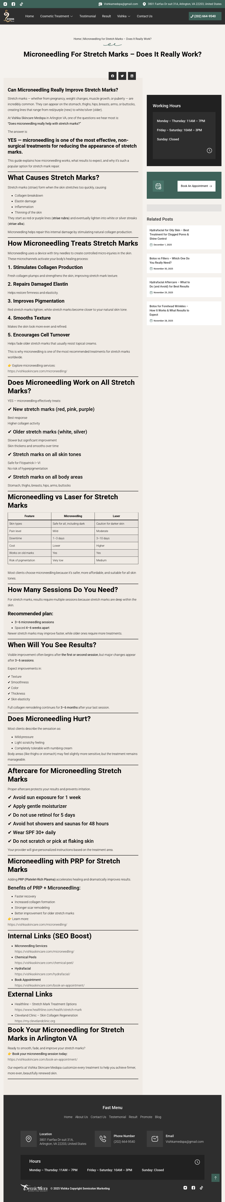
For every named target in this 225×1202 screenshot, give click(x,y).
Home (77, 39)
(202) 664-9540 (205, 16)
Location (46, 1134)
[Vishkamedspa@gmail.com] (100, 4)
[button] (113, 76)
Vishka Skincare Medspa (28, 118)
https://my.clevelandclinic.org (35, 1021)
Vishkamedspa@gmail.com (121, 4)
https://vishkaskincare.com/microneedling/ (37, 371)
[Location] (29, 1139)
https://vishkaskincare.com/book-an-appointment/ (50, 985)
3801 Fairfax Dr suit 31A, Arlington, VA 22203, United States (184, 4)
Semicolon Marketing (96, 1188)
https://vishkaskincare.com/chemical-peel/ (44, 963)
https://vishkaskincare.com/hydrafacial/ (42, 974)
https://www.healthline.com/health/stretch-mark (48, 1010)
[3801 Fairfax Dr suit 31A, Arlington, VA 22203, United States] (144, 4)
